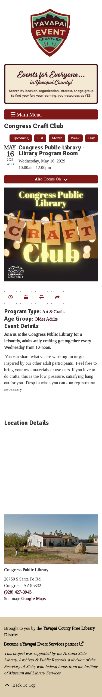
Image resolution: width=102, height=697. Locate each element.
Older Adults (46, 319)
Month (57, 138)
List (40, 138)
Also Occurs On (51, 179)
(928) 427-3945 (17, 592)
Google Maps (33, 598)
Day (91, 138)
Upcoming (21, 138)
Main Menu (26, 114)
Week (75, 138)
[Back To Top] (51, 685)
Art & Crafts (53, 311)
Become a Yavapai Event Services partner (41, 644)
